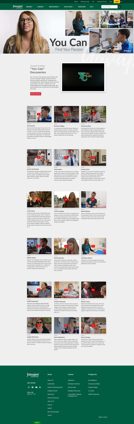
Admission (29, 7)
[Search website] (109, 6)
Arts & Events (68, 7)
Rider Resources (54, 7)
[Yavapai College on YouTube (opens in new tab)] (36, 387)
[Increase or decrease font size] (121, 1)
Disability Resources (74, 391)
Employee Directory (102, 1)
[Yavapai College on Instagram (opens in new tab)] (28, 387)
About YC (50, 380)
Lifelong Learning (85, 1)
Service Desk (72, 387)
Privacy (50, 405)
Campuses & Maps (94, 384)
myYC (116, 1)
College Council (52, 391)
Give (111, 1)
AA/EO (50, 408)
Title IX (50, 415)
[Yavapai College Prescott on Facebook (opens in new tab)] (32, 387)
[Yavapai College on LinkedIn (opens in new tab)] (40, 387)
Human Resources (53, 398)
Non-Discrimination (53, 412)
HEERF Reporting (93, 394)
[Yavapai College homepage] (17, 7)
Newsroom (51, 394)
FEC (93, 1)
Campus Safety (93, 387)
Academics (40, 7)
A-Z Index (91, 391)
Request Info (81, 7)
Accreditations (92, 380)
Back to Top (103, 417)
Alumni (76, 1)
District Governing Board (55, 387)
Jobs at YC (51, 401)
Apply (91, 7)
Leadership (51, 384)
